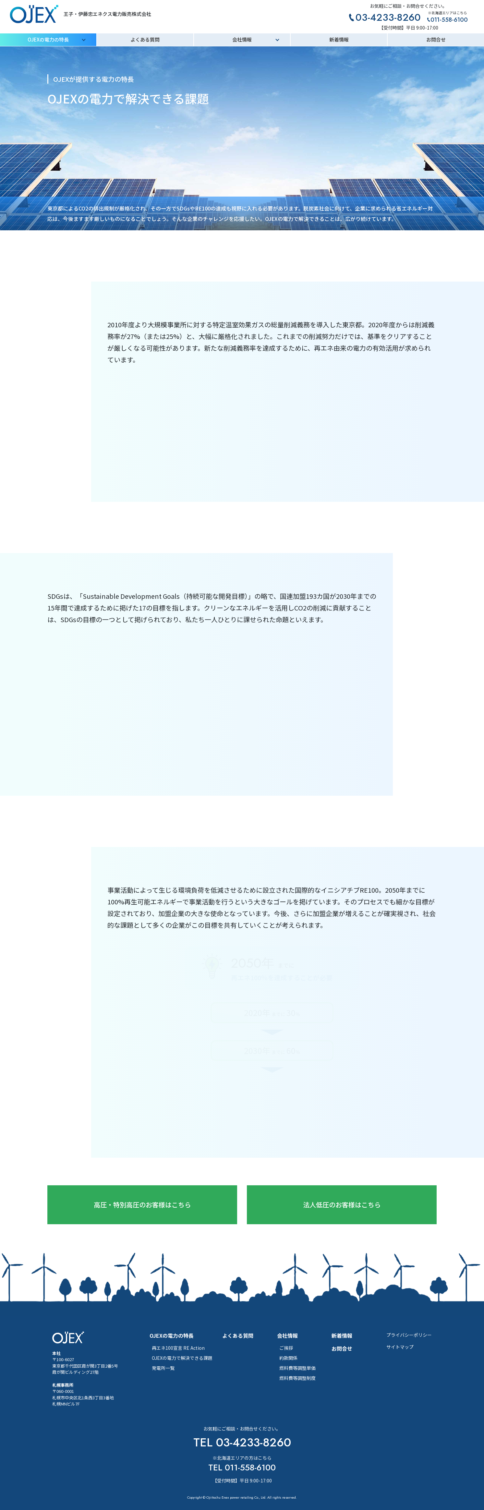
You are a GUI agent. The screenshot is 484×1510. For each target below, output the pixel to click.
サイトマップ (400, 1347)
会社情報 (242, 39)
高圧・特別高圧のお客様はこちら (142, 1204)
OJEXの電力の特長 (48, 39)
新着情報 (339, 39)
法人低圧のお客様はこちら (342, 1204)
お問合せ (436, 39)
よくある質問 (145, 39)
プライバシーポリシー (409, 1335)
